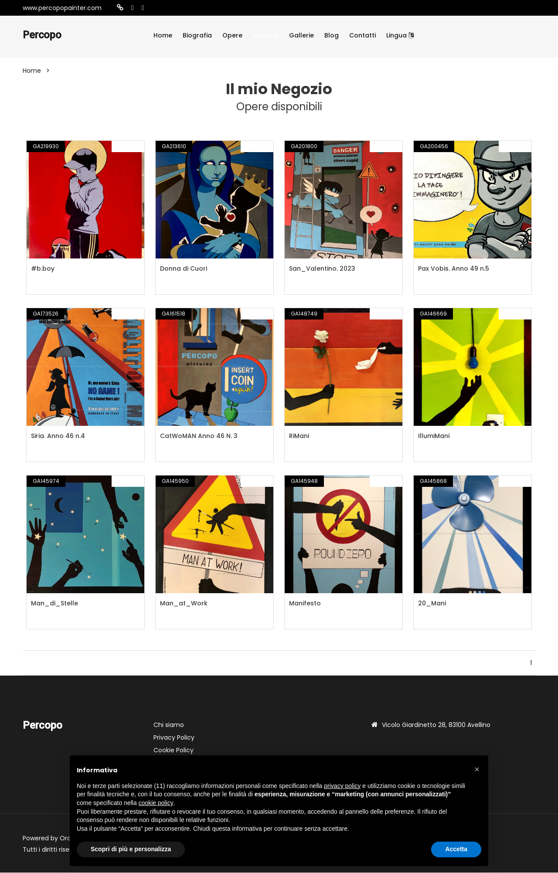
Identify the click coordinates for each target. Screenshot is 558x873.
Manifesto (305, 603)
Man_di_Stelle (54, 603)
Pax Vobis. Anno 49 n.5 (453, 269)
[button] (477, 769)
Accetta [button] (456, 849)
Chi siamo (168, 725)
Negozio (266, 35)
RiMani (299, 436)
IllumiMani (433, 436)
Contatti (362, 35)
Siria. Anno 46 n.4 (58, 436)
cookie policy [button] (156, 802)
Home (162, 35)
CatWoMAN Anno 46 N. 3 (199, 436)
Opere (232, 35)
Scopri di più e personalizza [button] (131, 849)
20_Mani (432, 603)
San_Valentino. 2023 (322, 269)
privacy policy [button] (342, 785)
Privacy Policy (173, 738)
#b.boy (42, 269)
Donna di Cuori (183, 269)
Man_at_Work (184, 603)
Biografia (197, 35)
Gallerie (301, 35)
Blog (331, 35)
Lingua (400, 35)
